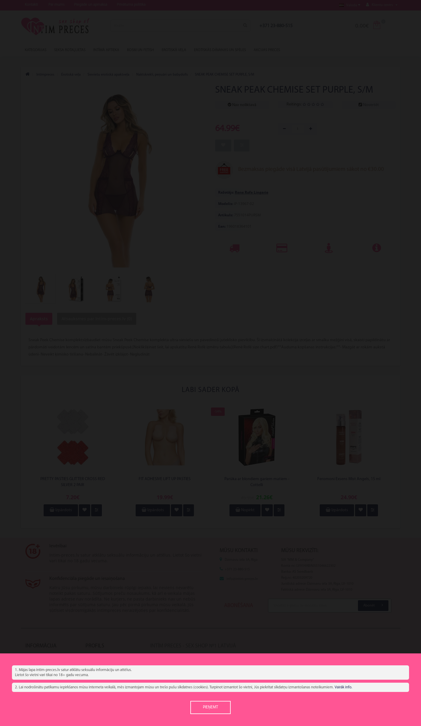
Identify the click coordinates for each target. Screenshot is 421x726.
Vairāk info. (343, 687)
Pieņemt (210, 707)
